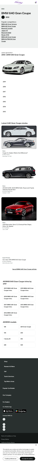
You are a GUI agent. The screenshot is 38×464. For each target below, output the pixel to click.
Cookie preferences (10, 458)
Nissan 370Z (5, 35)
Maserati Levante (7, 28)
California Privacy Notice (8, 442)
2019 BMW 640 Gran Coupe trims (10, 289)
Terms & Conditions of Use (8, 436)
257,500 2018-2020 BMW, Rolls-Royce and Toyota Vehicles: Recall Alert (18, 188)
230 (21, 333)
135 (5, 333)
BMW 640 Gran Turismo (9, 24)
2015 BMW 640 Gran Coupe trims (26, 289)
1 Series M (7, 339)
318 (21, 339)
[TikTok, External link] (4, 419)
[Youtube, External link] (4, 424)
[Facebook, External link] (4, 422)
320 (21, 345)
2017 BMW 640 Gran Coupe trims (10, 306)
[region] (19, 453)
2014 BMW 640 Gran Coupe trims (27, 297)
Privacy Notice (5, 439)
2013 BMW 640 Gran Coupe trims (27, 306)
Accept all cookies (27, 458)
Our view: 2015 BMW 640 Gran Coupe (14, 260)
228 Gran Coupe (25, 327)
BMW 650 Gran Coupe (8, 26)
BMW (2, 9)
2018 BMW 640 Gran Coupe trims (10, 297)
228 (5, 345)
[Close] (36, 445)
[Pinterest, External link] (4, 429)
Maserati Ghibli (6, 33)
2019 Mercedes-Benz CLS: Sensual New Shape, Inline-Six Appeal (17, 225)
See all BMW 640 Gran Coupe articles (24, 269)
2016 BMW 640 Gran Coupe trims (10, 314)
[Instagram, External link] (4, 427)
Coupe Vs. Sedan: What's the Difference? (15, 153)
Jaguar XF (4, 30)
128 (5, 327)
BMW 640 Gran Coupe (8, 37)
